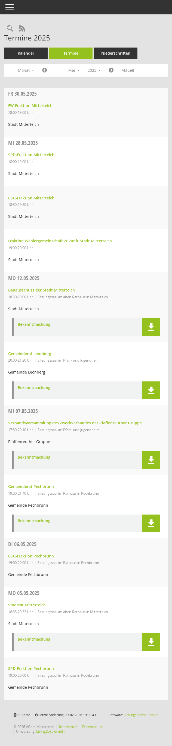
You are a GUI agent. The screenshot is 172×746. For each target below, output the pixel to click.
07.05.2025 (23, 411)
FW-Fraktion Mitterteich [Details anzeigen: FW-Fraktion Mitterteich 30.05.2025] (30, 105)
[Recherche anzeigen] (10, 28)
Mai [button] (73, 70)
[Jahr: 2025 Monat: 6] (111, 70)
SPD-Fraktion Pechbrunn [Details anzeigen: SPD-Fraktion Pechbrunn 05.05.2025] (31, 668)
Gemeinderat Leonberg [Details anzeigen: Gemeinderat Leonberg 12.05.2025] (29, 353)
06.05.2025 (22, 544)
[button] (151, 327)
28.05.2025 (23, 142)
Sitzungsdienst (141, 715)
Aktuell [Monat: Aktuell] (128, 70)
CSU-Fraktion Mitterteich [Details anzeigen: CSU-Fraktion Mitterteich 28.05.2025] (31, 197)
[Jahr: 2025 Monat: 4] (44, 70)
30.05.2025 (22, 93)
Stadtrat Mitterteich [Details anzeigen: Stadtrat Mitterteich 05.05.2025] (27, 604)
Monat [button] (26, 70)
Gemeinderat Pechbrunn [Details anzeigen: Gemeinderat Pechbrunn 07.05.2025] (31, 486)
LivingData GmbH (50, 731)
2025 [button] (94, 70)
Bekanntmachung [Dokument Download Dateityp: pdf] (34, 324)
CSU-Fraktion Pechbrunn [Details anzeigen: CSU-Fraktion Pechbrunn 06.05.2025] (31, 556)
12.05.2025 (23, 278)
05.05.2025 (23, 593)
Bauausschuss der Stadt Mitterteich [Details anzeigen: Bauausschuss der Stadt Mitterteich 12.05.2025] (41, 290)
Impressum (68, 726)
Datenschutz (92, 726)
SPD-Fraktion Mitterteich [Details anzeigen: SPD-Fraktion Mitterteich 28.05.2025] (31, 154)
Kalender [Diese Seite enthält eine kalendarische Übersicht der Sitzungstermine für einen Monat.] (26, 53)
